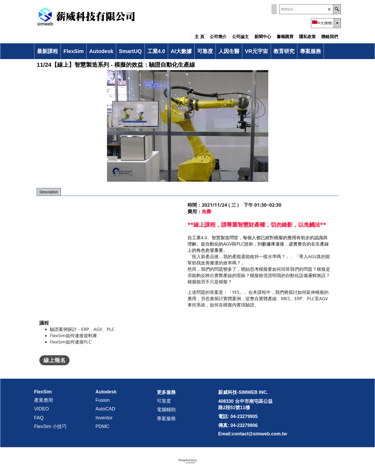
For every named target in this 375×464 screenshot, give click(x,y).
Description (49, 192)
